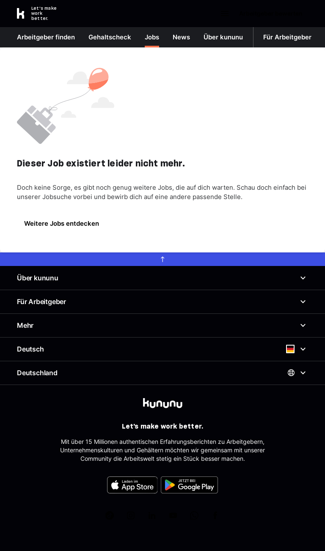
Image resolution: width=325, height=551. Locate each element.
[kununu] (162, 403)
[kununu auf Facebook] (215, 515)
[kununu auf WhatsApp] (194, 515)
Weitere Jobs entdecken (61, 223)
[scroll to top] (162, 259)
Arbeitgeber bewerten (267, 13)
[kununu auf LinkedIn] (152, 515)
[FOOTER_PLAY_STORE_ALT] (189, 484)
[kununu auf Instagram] (131, 515)
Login (200, 13)
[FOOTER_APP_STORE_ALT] (132, 484)
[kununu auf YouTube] (173, 515)
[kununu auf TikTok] (109, 515)
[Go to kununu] (41, 13)
